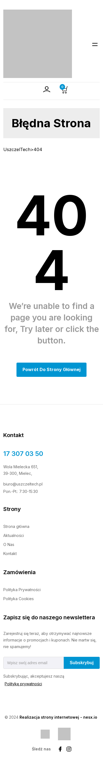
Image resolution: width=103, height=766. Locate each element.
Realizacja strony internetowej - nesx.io (58, 717)
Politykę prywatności (23, 683)
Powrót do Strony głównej (51, 369)
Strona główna (16, 526)
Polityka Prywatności (22, 589)
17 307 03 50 (23, 454)
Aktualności (13, 535)
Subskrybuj (82, 662)
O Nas (8, 544)
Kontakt (10, 553)
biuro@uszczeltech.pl (23, 484)
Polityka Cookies (18, 598)
